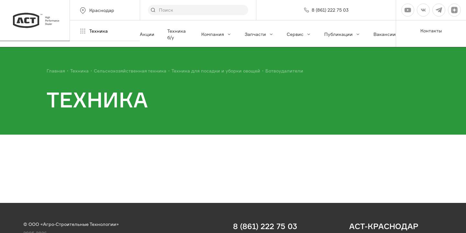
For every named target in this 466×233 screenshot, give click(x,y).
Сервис (299, 34)
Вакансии (384, 34)
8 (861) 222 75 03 (265, 226)
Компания (216, 34)
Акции (147, 34)
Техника (93, 31)
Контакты (431, 30)
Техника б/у (176, 34)
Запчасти (259, 34)
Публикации (342, 34)
